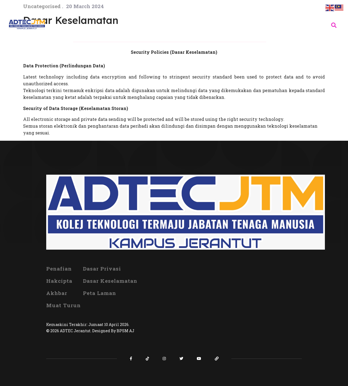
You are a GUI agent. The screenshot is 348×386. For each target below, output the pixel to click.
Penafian (59, 268)
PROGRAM (224, 12)
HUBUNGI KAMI (98, 36)
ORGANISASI (180, 12)
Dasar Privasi (102, 268)
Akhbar (56, 293)
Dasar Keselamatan (110, 280)
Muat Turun (63, 305)
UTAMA (83, 12)
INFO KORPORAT (127, 12)
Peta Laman (99, 293)
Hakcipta (59, 280)
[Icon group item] (131, 359)
